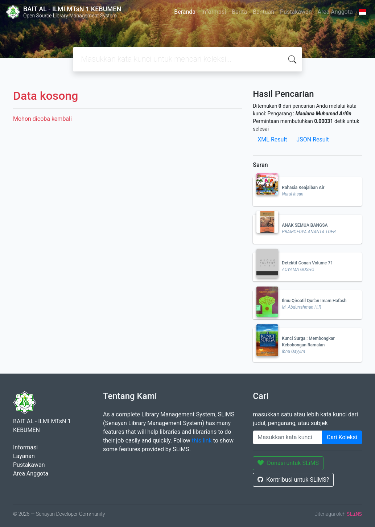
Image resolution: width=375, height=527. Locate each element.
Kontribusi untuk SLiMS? (293, 479)
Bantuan (263, 11)
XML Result (272, 139)
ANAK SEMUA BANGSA (304, 225)
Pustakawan (296, 11)
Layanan (24, 456)
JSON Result (312, 139)
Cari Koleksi (342, 437)
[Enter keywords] (287, 437)
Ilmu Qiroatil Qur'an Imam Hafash (314, 300)
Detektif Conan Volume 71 (307, 262)
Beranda (184, 11)
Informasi (213, 11)
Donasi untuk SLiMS (288, 463)
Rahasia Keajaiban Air (303, 187)
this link (202, 440)
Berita (239, 11)
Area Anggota (335, 11)
